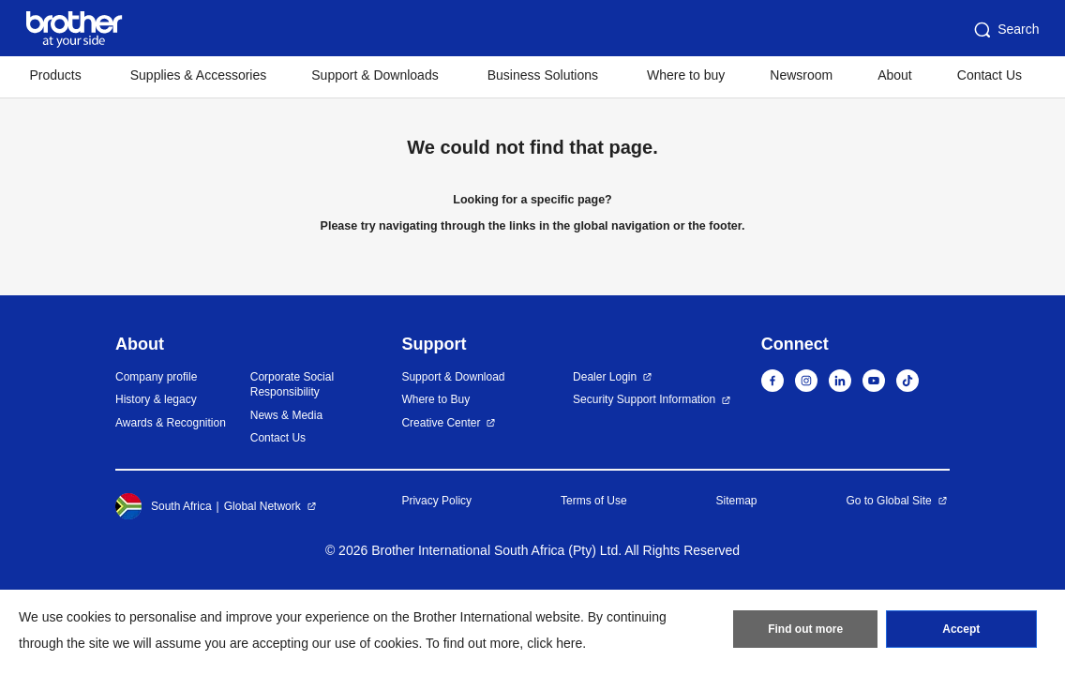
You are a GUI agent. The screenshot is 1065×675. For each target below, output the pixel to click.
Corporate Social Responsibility (292, 384)
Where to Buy (435, 399)
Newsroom (801, 75)
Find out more (805, 629)
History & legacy (156, 399)
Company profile (156, 376)
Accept (961, 629)
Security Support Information (644, 399)
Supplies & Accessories (198, 75)
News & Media (286, 415)
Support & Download (452, 376)
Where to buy (686, 75)
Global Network (262, 506)
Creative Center (440, 422)
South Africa (163, 506)
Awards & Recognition (170, 422)
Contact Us (989, 75)
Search (1005, 30)
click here (554, 643)
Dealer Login (605, 376)
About (895, 75)
